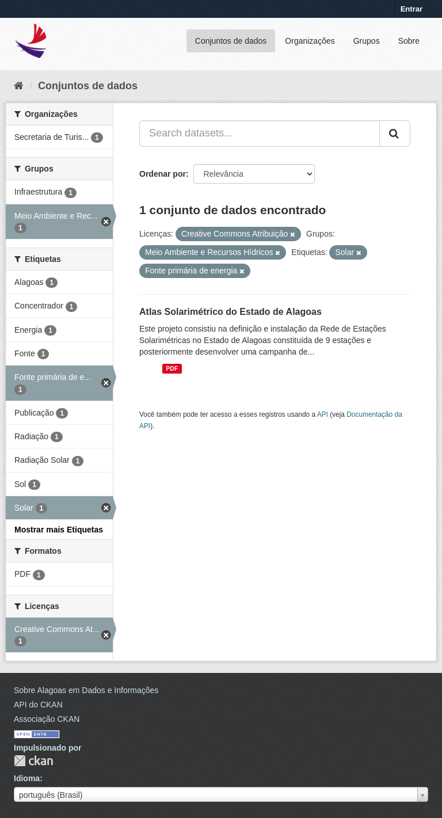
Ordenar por (162, 173)
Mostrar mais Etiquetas (58, 529)
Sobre (409, 40)
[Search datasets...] (259, 133)
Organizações (309, 40)
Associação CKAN (46, 719)
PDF (172, 368)
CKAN (33, 761)
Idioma (27, 778)
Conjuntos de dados (231, 40)
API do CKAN (38, 704)
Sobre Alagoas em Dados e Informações (86, 690)
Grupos (366, 40)
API (322, 414)
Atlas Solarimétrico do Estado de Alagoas (230, 312)
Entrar (411, 9)
